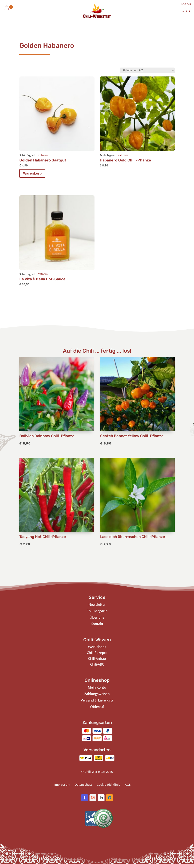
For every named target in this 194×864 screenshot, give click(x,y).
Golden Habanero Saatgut (42, 160)
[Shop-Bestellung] (147, 70)
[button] (184, 8)
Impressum (62, 784)
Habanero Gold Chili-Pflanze (125, 160)
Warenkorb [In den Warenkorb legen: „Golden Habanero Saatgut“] (32, 173)
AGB (128, 784)
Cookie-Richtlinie (108, 784)
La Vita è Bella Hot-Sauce (42, 279)
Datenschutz (83, 784)
